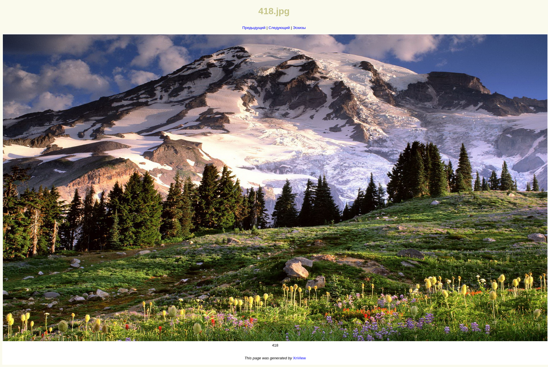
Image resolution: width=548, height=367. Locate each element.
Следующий (279, 28)
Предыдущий (253, 28)
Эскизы (299, 28)
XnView (299, 358)
